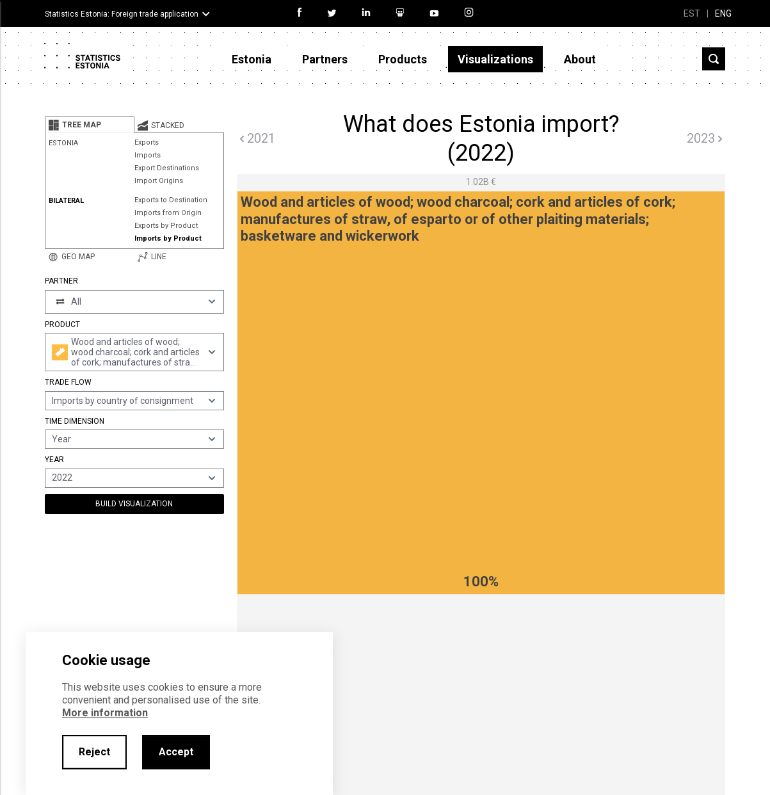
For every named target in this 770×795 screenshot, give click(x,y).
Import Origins (158, 181)
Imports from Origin (168, 213)
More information (105, 713)
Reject (94, 752)
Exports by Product (166, 225)
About (580, 59)
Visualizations (495, 59)
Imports (147, 155)
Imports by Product (168, 238)
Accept (176, 752)
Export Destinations (166, 168)
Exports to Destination (170, 200)
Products (402, 59)
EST (692, 13)
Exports (146, 142)
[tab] (89, 124)
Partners (325, 59)
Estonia (251, 59)
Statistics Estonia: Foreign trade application (121, 14)
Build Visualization (134, 503)
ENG (723, 13)
